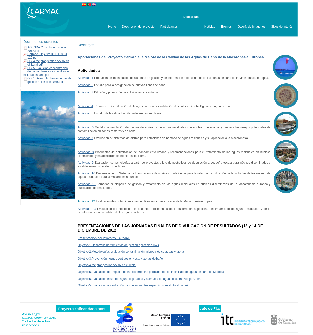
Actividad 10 (86, 173)
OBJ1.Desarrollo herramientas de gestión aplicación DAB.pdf (49, 80)
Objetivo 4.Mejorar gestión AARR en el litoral (107, 265)
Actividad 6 (86, 127)
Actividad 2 (85, 85)
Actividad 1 (85, 78)
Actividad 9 (86, 162)
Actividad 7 (85, 138)
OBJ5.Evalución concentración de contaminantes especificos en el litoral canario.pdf (46, 71)
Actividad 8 (86, 152)
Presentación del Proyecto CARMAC (104, 238)
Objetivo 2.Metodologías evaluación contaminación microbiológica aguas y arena (131, 251)
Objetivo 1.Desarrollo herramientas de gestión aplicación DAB (118, 245)
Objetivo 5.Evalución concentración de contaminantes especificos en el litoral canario (133, 285)
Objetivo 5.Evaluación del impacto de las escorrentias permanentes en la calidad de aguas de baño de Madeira (151, 272)
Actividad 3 (85, 92)
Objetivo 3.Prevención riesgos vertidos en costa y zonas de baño (120, 258)
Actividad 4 (85, 106)
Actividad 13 (87, 209)
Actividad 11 (87, 184)
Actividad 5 (85, 113)
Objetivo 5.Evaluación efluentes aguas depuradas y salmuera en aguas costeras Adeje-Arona (139, 279)
